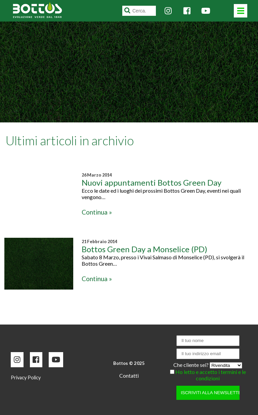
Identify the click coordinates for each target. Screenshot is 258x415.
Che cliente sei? (191, 365)
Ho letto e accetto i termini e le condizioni (210, 375)
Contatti (129, 375)
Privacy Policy (26, 377)
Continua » (97, 212)
